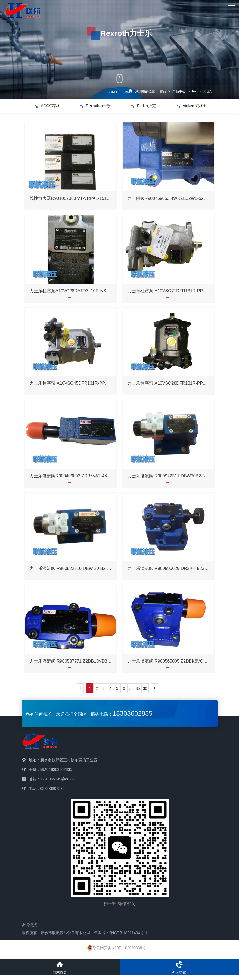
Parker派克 (143, 106)
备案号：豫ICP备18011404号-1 (120, 933)
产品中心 (178, 91)
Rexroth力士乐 (202, 91)
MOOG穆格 (47, 106)
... (130, 688)
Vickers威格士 (192, 106)
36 (145, 688)
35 (138, 688)
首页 (163, 91)
